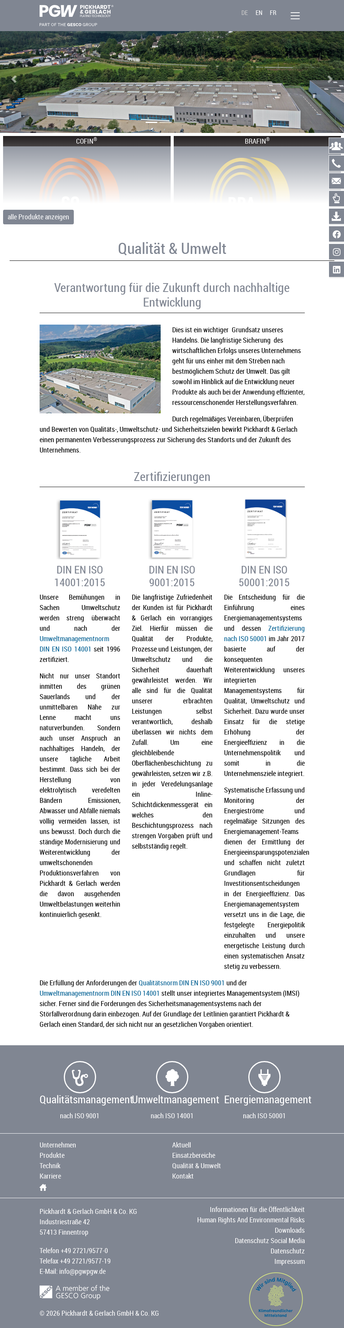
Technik (50, 1165)
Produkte (52, 1155)
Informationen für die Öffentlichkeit (257, 1209)
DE (244, 12)
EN (259, 12)
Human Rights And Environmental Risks (251, 1219)
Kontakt (183, 1175)
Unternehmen (58, 1144)
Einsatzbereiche (193, 1155)
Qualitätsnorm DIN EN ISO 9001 (182, 982)
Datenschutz (288, 1250)
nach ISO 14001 (172, 1115)
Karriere (50, 1175)
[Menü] (295, 15)
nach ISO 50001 (264, 1115)
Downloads (290, 1230)
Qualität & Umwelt (196, 1165)
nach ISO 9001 (80, 1115)
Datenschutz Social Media (270, 1240)
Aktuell (181, 1144)
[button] (14, 79)
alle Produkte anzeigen (38, 216)
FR (273, 12)
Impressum (289, 1261)
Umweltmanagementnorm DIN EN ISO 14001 (100, 993)
